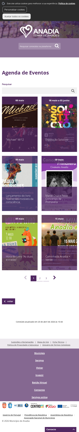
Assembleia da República (61, 415)
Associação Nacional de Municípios (39, 418)
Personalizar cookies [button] (14, 9)
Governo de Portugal (12, 415)
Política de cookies (66, 3)
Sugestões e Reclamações (22, 342)
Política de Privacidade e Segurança (23, 345)
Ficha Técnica (58, 342)
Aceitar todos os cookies (16, 16)
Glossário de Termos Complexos (56, 345)
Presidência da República (35, 415)
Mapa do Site (43, 342)
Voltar (10, 301)
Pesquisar (7, 84)
